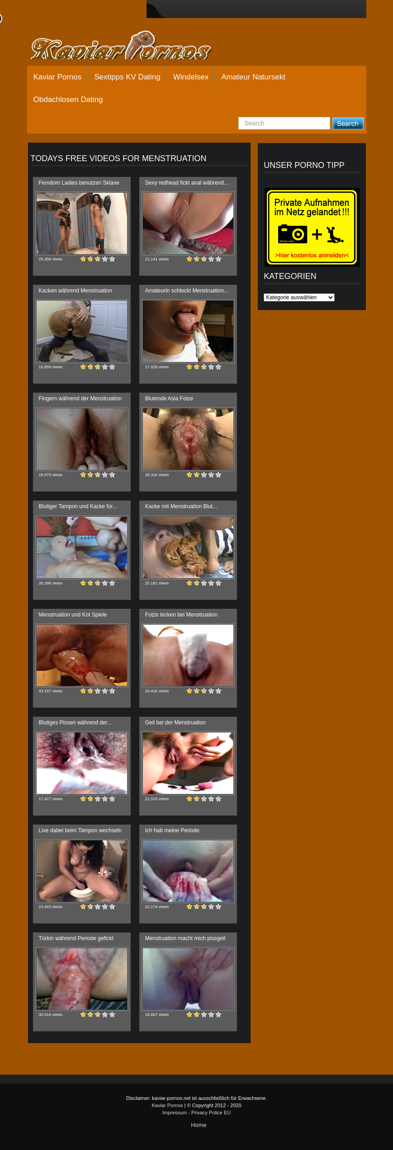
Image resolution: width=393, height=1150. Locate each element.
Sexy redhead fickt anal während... (186, 183)
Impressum (174, 1112)
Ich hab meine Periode (172, 830)
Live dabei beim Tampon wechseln (80, 830)
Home (199, 1125)
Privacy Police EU (211, 1112)
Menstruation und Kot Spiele (73, 615)
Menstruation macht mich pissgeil (185, 938)
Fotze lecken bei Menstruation (181, 615)
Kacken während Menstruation (75, 291)
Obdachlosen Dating (68, 99)
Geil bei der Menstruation (175, 722)
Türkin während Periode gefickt (76, 938)
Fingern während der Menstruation (80, 398)
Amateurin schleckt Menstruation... (186, 291)
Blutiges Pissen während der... (75, 722)
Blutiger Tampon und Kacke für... (78, 506)
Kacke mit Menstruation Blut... (181, 506)
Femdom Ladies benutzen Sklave (79, 183)
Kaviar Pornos (57, 77)
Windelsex (190, 77)
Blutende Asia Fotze (169, 398)
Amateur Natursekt (253, 77)
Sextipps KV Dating (127, 77)
